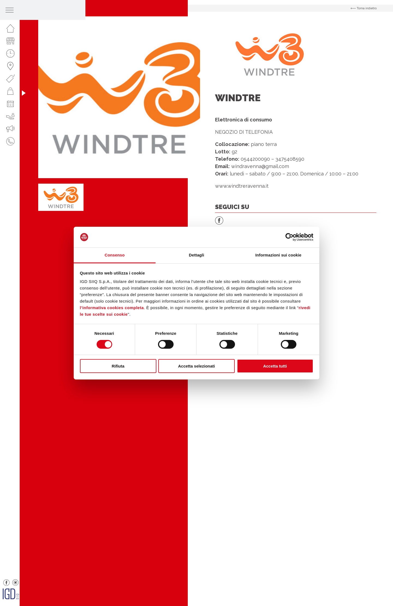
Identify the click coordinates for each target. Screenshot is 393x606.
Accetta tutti (275, 366)
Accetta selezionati (196, 366)
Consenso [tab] (114, 255)
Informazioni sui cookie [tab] (278, 255)
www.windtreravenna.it (242, 186)
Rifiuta (118, 366)
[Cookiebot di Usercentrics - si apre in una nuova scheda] (289, 237)
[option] (119, 97)
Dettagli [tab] (196, 255)
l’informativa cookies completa (112, 307)
